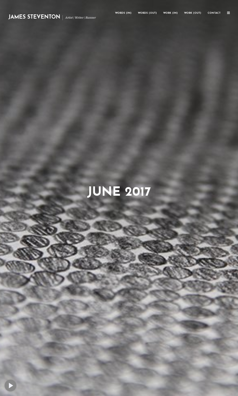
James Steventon (34, 17)
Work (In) (170, 13)
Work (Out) (192, 13)
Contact (214, 13)
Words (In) (123, 13)
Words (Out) (147, 13)
